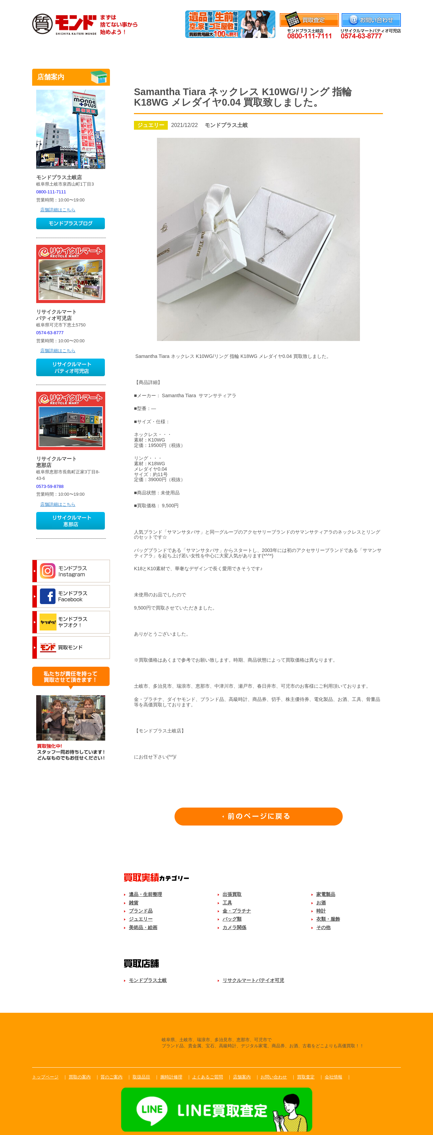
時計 (321, 911)
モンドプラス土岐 (148, 980)
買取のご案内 (110, 52)
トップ (57, 52)
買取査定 (306, 1076)
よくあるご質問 (322, 52)
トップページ (45, 1076)
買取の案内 (80, 1076)
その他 (323, 927)
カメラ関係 (234, 927)
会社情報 (392, 4)
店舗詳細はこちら (57, 209)
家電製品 (325, 894)
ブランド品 (141, 911)
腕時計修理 (269, 52)
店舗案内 (375, 52)
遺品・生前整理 (145, 894)
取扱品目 (216, 52)
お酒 (321, 902)
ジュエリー (141, 919)
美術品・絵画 (143, 927)
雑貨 (133, 902)
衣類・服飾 (328, 919)
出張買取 (232, 894)
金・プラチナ (237, 911)
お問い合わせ (273, 1076)
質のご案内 (163, 52)
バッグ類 (232, 919)
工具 (227, 902)
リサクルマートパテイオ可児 (253, 980)
